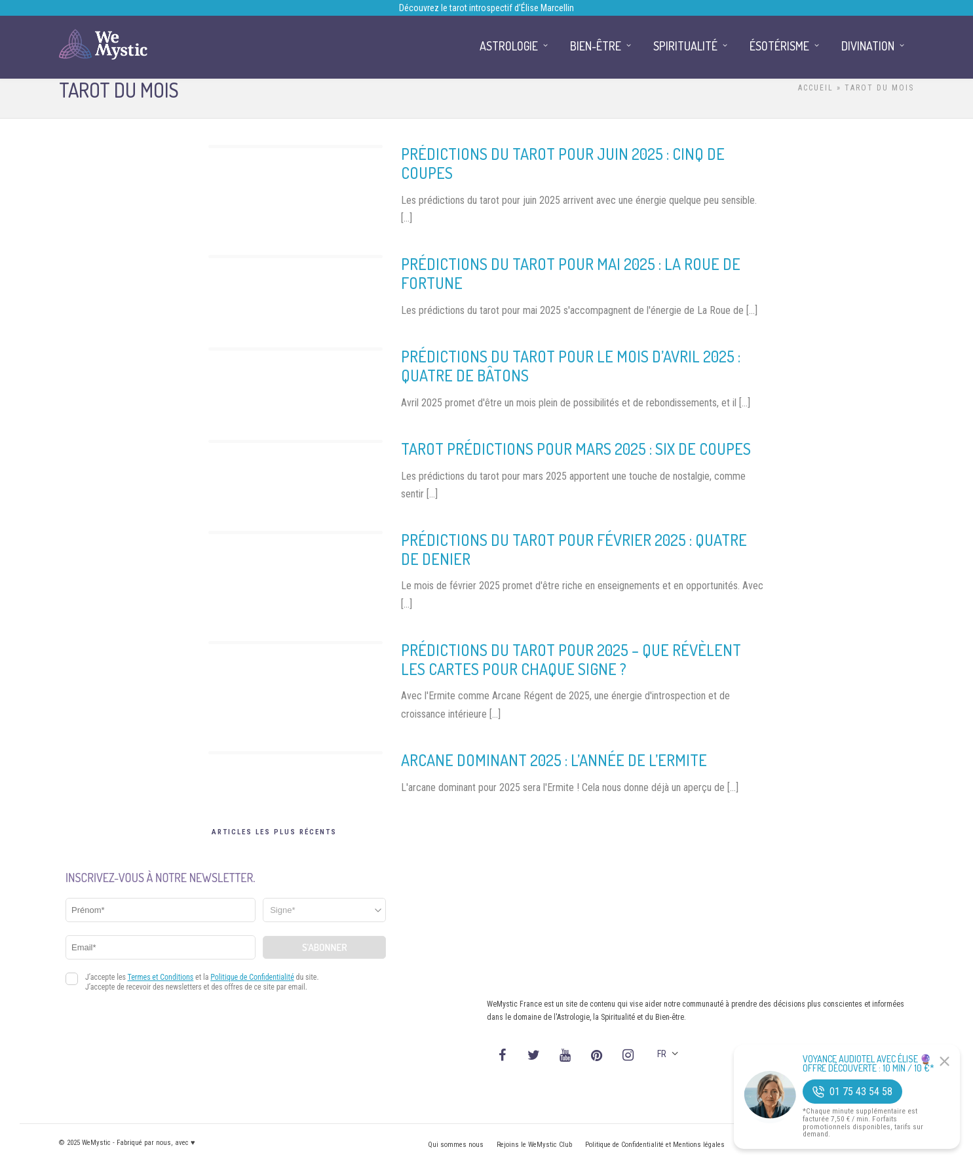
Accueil (815, 87)
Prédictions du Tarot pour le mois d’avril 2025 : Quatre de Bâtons (570, 365)
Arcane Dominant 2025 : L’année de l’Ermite (554, 760)
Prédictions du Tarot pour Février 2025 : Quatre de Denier (574, 549)
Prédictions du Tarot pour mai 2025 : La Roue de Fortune (570, 273)
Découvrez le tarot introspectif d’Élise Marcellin (486, 8)
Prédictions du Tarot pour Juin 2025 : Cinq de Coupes (563, 163)
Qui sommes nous (456, 1144)
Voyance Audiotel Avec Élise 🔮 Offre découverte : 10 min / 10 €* (868, 1064)
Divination (867, 46)
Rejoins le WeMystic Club (534, 1144)
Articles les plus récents (274, 832)
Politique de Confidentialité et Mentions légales (655, 1144)
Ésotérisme (779, 46)
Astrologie (509, 46)
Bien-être (595, 46)
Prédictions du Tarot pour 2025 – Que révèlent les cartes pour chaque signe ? (571, 659)
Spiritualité (685, 46)
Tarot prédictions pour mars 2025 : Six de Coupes (576, 448)
